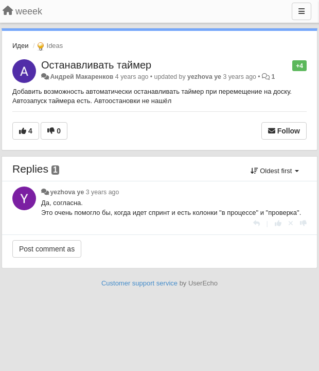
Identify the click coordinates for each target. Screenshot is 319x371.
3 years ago (102, 192)
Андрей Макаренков (81, 76)
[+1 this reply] (278, 223)
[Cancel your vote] (290, 223)
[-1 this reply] (303, 223)
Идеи (20, 45)
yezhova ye (204, 76)
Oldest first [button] (275, 171)
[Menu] (301, 11)
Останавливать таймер (96, 65)
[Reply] (256, 223)
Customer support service (139, 283)
